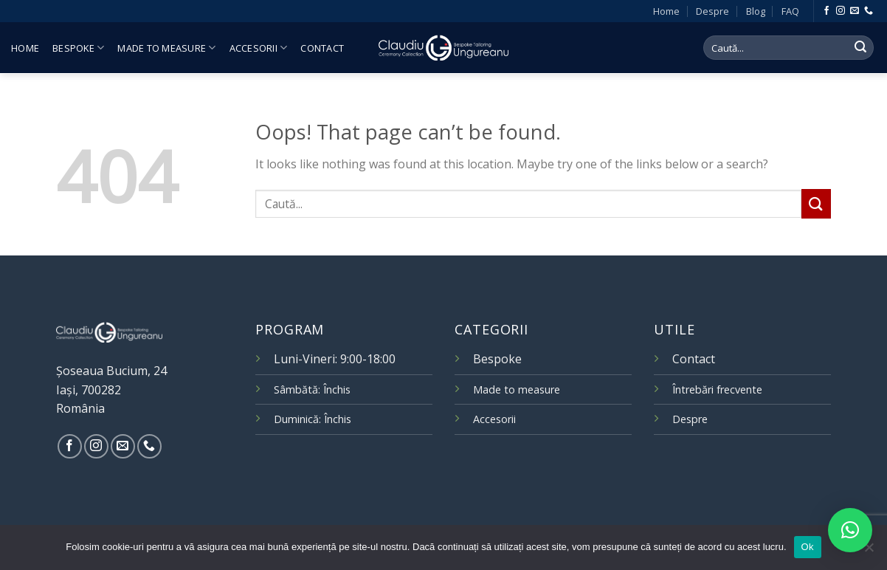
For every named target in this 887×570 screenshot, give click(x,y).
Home (666, 11)
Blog (755, 11)
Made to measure (166, 48)
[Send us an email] (854, 11)
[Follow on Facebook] (826, 11)
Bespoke (78, 48)
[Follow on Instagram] (840, 11)
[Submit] (860, 48)
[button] (850, 530)
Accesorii (258, 48)
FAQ (790, 11)
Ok (807, 546)
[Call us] (868, 11)
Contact (322, 48)
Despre (712, 11)
